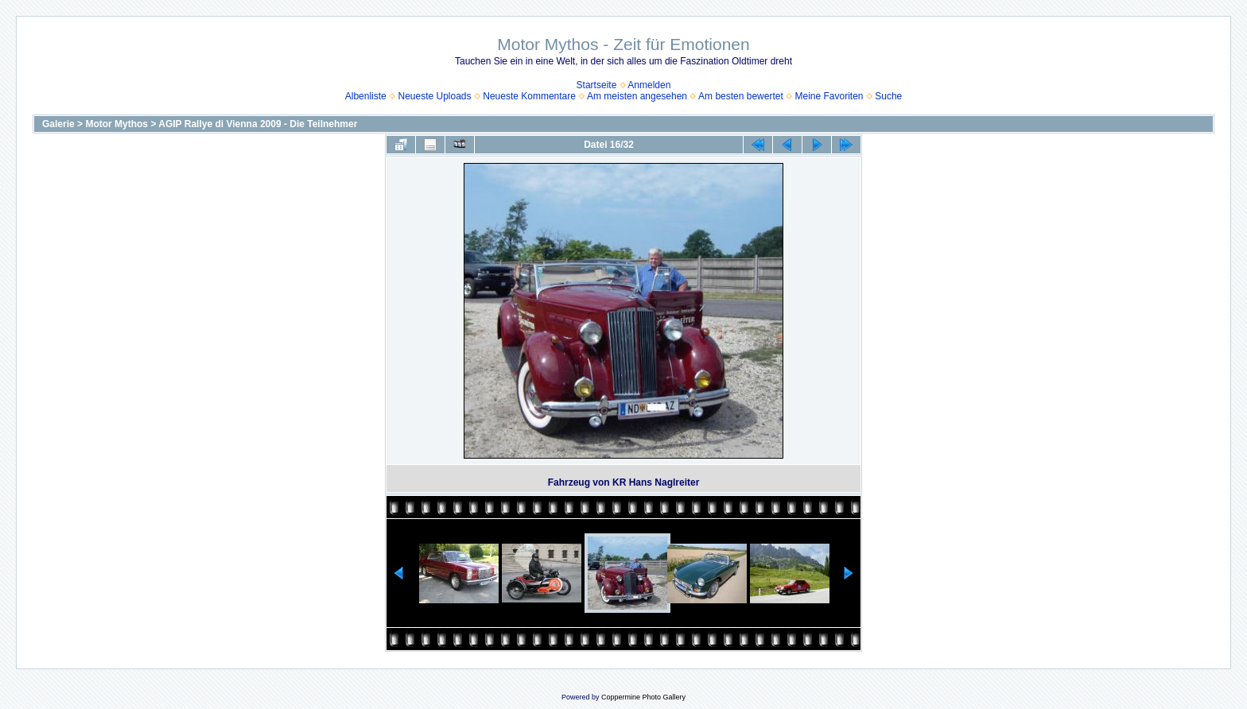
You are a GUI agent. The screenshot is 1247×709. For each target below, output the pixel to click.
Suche (888, 96)
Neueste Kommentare (529, 96)
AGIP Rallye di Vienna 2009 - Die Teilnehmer (257, 124)
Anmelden (648, 85)
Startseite (597, 85)
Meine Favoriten (828, 96)
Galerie (58, 124)
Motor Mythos (116, 124)
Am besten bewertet (740, 96)
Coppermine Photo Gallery (643, 697)
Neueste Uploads (434, 96)
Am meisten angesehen (637, 96)
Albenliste (366, 96)
